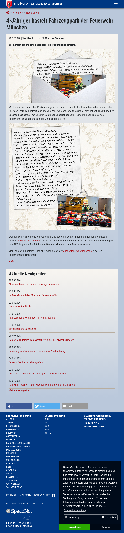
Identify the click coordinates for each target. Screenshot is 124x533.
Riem (8, 466)
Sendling (11, 470)
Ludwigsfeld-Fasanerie (18, 446)
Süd (47, 426)
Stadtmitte (12, 477)
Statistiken (109, 517)
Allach (10, 419)
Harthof (10, 439)
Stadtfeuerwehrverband (97, 415)
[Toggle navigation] (115, 3)
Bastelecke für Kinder (28, 240)
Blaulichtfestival (94, 426)
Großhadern (13, 436)
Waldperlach (13, 483)
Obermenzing (13, 460)
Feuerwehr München (95, 419)
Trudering (11, 480)
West (47, 429)
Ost (47, 422)
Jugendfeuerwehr (55, 415)
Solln (9, 473)
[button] (19, 406)
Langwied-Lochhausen (18, 443)
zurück (12, 261)
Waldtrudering (14, 487)
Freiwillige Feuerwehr (18, 415)
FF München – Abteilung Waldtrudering (34, 3)
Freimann (11, 432)
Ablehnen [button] (106, 527)
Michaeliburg (13, 449)
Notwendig (72, 517)
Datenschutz (42, 495)
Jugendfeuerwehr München (77, 250)
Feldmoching (13, 426)
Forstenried (12, 429)
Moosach (11, 453)
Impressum (25, 495)
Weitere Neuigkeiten (19, 390)
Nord (47, 419)
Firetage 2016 (91, 423)
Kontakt (11, 495)
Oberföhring (13, 456)
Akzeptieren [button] (75, 527)
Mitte (48, 432)
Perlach (10, 463)
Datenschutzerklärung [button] (75, 510)
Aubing (10, 422)
